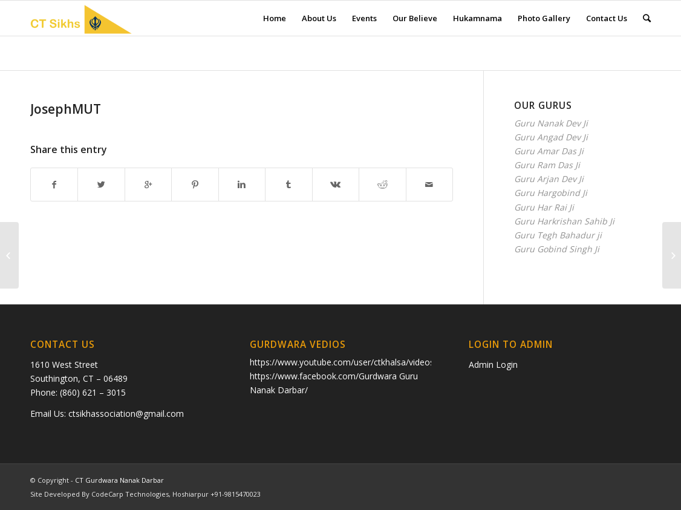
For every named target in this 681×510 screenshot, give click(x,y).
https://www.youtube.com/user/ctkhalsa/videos (342, 362)
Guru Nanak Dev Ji (551, 123)
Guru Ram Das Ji (547, 165)
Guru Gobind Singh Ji (556, 249)
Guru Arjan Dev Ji (549, 179)
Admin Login (493, 364)
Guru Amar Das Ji (549, 151)
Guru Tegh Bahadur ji (558, 235)
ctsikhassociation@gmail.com (126, 413)
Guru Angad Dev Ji (551, 137)
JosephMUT (65, 108)
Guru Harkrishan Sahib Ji (564, 221)
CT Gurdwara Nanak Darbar (119, 480)
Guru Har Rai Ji (544, 207)
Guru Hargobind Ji (550, 192)
